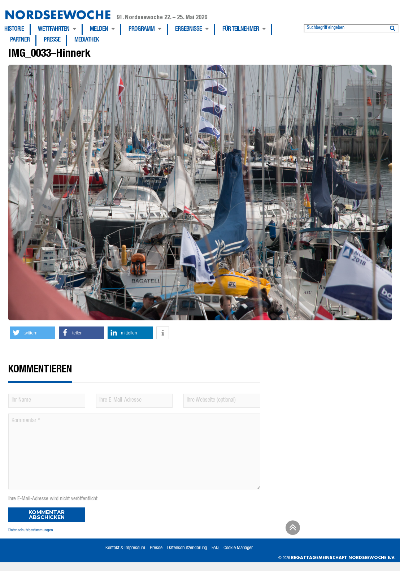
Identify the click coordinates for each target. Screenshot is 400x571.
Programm (142, 30)
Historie (14, 30)
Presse (52, 40)
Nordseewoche (57, 14)
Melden (99, 30)
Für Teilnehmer (240, 30)
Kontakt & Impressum (125, 548)
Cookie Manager (238, 548)
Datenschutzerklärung (187, 548)
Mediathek (86, 40)
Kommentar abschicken (47, 514)
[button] (32, 332)
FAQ (215, 548)
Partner (20, 40)
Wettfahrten (53, 30)
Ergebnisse (188, 30)
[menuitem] (17, 29)
